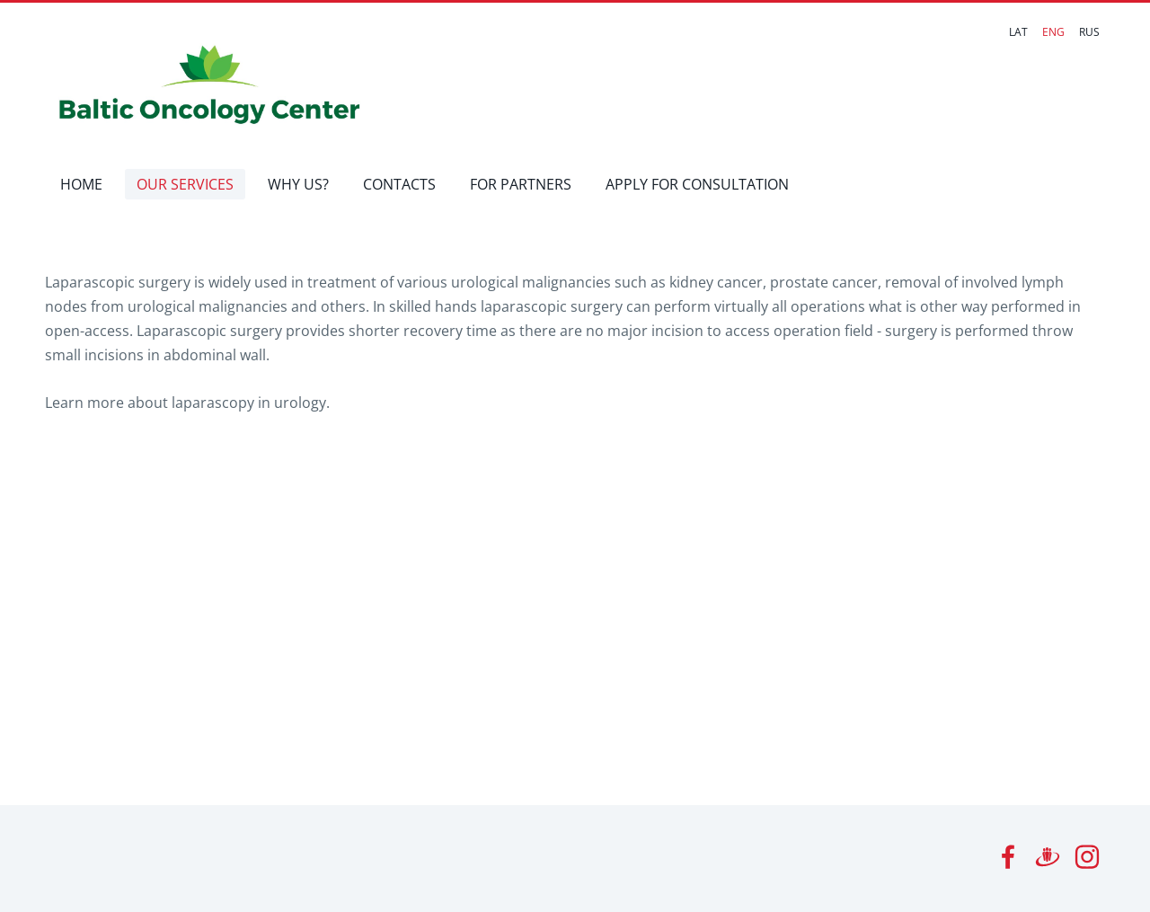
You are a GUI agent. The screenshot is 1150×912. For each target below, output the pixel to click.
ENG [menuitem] (1053, 32)
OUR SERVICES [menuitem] (185, 184)
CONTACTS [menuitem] (399, 184)
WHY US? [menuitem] (298, 184)
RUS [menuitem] (1089, 32)
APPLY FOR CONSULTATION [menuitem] (697, 184)
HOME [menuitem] (81, 184)
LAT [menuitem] (1018, 32)
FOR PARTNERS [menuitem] (520, 184)
